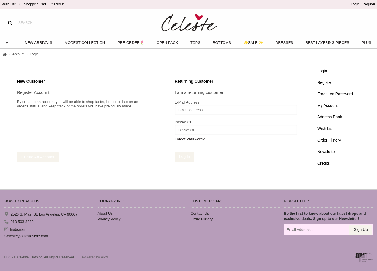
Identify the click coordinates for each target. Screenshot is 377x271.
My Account (327, 105)
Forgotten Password (335, 94)
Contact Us (200, 213)
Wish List (325, 128)
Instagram (15, 229)
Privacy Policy (109, 219)
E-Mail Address (187, 102)
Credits (323, 163)
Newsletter (326, 151)
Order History (329, 140)
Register (324, 82)
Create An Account (37, 157)
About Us (105, 213)
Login (322, 71)
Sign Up (361, 229)
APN (104, 257)
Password (183, 122)
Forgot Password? (190, 139)
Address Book (329, 117)
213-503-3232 (19, 222)
